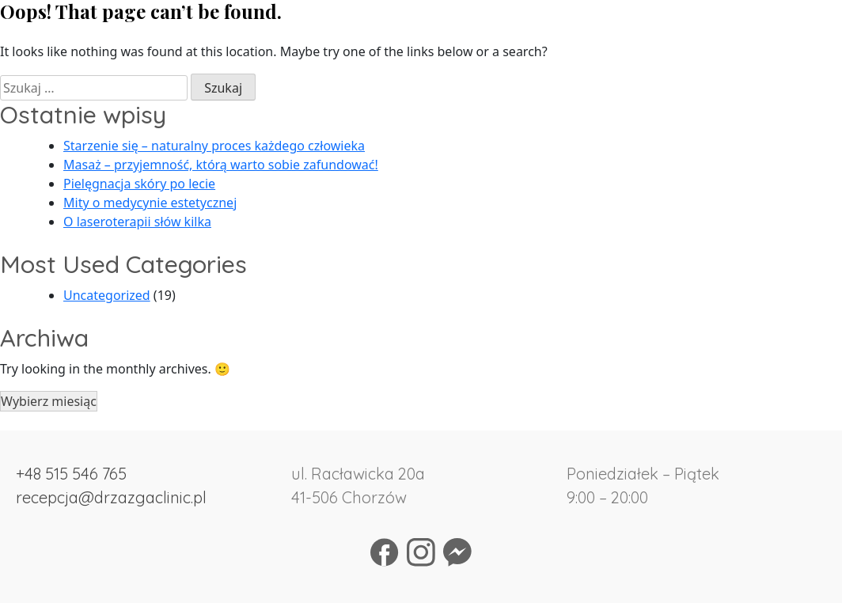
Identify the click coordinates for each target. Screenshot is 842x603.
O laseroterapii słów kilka (137, 221)
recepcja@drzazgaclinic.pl (111, 497)
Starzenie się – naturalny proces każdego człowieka (214, 145)
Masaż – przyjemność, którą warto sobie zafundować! (220, 164)
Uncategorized (106, 295)
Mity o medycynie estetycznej (150, 202)
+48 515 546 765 (71, 474)
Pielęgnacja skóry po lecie (139, 183)
